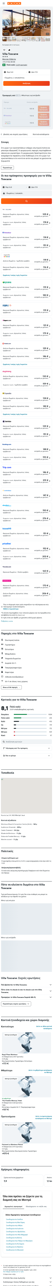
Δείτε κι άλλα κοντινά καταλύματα (44, 1027)
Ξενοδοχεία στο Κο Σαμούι (15, 1244)
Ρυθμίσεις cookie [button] (7, 621)
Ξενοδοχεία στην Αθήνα (14, 1225)
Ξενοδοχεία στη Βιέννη (14, 1238)
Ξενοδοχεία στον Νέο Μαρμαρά (17, 1235)
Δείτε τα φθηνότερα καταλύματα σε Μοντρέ (40, 1071)
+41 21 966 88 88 (8, 62)
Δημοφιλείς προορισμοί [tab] (13, 1206)
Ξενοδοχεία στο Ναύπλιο (14, 1247)
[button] (3, 3)
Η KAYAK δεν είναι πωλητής (27, 1278)
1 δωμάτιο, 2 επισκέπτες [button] (14, 78)
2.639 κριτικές (21, 65)
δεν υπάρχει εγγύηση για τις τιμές (13, 1271)
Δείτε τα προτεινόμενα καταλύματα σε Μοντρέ (43, 1117)
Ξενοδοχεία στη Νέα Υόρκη (15, 1222)
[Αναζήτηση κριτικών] (28, 741)
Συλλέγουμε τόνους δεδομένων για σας (27, 1282)
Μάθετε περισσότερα (10, 609)
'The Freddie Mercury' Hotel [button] (12, 1101)
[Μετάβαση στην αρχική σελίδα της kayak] (14, 3)
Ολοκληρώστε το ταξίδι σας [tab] (36, 1206)
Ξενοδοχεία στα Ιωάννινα (14, 1229)
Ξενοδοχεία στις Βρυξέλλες (15, 1232)
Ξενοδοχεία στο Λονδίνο (14, 1219)
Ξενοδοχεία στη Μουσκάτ (15, 1250)
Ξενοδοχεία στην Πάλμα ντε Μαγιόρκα (19, 1241)
